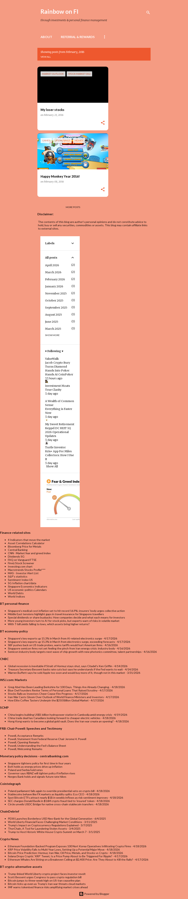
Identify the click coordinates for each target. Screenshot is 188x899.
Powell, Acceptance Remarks (26, 735)
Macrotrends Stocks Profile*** (26, 569)
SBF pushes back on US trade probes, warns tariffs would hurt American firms (55, 645)
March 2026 (53, 272)
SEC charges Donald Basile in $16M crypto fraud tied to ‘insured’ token (51, 801)
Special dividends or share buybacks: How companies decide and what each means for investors (66, 617)
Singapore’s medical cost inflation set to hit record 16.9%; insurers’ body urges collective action (66, 610)
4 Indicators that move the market (29, 539)
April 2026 (52, 265)
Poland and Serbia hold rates (25, 770)
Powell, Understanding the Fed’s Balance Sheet (37, 745)
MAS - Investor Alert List (23, 573)
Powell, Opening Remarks (23, 742)
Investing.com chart (20, 566)
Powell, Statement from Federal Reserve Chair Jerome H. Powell (47, 739)
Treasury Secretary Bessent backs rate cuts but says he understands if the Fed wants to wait (65, 669)
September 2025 (56, 307)
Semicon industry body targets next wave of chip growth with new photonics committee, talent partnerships (75, 651)
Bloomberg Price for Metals (24, 546)
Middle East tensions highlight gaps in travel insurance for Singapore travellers (56, 614)
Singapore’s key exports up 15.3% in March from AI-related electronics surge (55, 638)
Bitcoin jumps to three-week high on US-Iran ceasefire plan (44, 880)
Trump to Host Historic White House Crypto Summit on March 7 (47, 832)
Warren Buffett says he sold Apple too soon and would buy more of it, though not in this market (66, 672)
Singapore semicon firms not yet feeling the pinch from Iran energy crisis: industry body (61, 648)
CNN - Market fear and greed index (29, 553)
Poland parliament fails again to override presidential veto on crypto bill (51, 791)
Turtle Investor (55, 447)
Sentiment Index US (20, 579)
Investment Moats (57, 386)
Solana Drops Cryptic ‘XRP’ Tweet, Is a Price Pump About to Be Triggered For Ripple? (60, 856)
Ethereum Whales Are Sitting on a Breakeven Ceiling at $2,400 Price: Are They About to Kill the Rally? (70, 859)
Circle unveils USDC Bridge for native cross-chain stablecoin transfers (51, 804)
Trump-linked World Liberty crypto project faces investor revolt (47, 873)
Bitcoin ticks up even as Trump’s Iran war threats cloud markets (47, 883)
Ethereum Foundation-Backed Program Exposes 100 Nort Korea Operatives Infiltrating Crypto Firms (69, 846)
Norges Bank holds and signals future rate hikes (37, 776)
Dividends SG (16, 556)
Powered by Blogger (94, 893)
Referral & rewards (78, 37)
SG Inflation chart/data (22, 583)
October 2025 (54, 300)
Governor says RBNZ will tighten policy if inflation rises (41, 773)
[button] (102, 123)
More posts (73, 207)
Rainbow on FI (60, 11)
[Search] (148, 12)
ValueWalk (52, 359)
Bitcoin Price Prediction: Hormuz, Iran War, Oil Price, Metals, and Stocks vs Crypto (58, 853)
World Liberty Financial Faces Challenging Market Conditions (45, 822)
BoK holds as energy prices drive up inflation (35, 766)
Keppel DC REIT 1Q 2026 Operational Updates (58, 432)
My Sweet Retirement (59, 424)
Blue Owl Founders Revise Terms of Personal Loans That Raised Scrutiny (52, 690)
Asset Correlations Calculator (26, 543)
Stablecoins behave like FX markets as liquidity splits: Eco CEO (46, 794)
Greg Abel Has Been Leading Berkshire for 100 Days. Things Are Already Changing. (59, 687)
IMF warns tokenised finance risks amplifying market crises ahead (48, 887)
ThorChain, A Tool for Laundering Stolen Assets (37, 828)
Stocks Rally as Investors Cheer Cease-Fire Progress (40, 693)
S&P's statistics (17, 576)
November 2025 (56, 293)
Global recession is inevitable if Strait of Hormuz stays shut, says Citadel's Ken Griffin (60, 666)
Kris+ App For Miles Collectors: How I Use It (59, 455)
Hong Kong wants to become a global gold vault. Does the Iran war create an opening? (61, 721)
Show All (52, 466)
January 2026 (54, 286)
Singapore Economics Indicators (27, 586)
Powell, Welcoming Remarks (25, 749)
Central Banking (18, 549)
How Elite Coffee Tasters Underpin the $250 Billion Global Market (48, 700)
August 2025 (53, 314)
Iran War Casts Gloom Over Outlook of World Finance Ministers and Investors (56, 697)
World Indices (16, 596)
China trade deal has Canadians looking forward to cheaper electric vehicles (54, 718)
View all (46, 56)
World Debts (16, 593)
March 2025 (53, 329)
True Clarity (53, 389)
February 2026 (55, 279)
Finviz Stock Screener (21, 563)
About (46, 37)
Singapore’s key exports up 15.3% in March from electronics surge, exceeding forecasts (61, 641)
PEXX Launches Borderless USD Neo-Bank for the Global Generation (50, 818)
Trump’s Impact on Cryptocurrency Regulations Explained (43, 825)
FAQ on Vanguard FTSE (22, 559)
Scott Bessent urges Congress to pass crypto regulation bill (44, 877)
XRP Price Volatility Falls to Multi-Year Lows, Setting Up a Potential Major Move (56, 849)
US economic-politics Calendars (27, 589)
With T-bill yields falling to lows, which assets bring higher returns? (49, 624)
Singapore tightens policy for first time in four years (39, 763)
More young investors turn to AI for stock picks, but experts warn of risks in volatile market (63, 620)
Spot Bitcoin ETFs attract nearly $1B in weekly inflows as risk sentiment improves (58, 797)
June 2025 (51, 321)
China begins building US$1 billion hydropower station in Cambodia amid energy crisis (60, 714)
